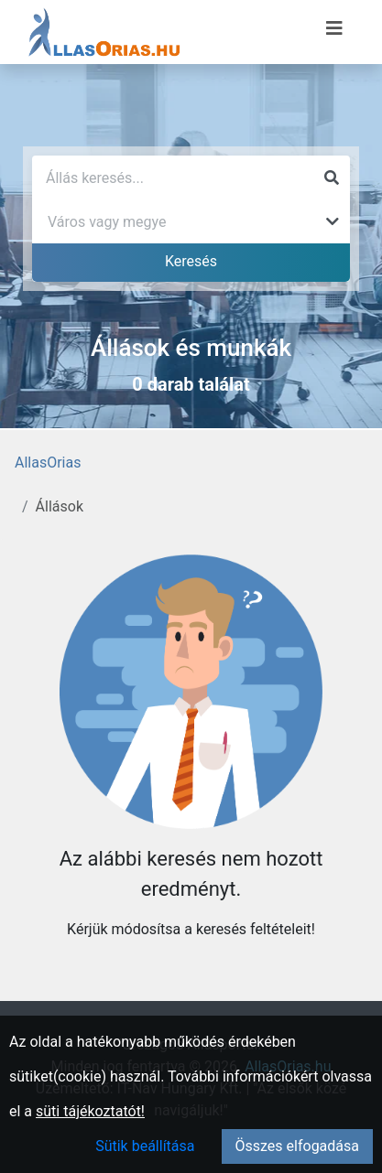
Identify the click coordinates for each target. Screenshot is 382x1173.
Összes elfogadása (297, 1146)
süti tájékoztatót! (90, 1111)
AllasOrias (48, 462)
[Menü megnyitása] (334, 28)
